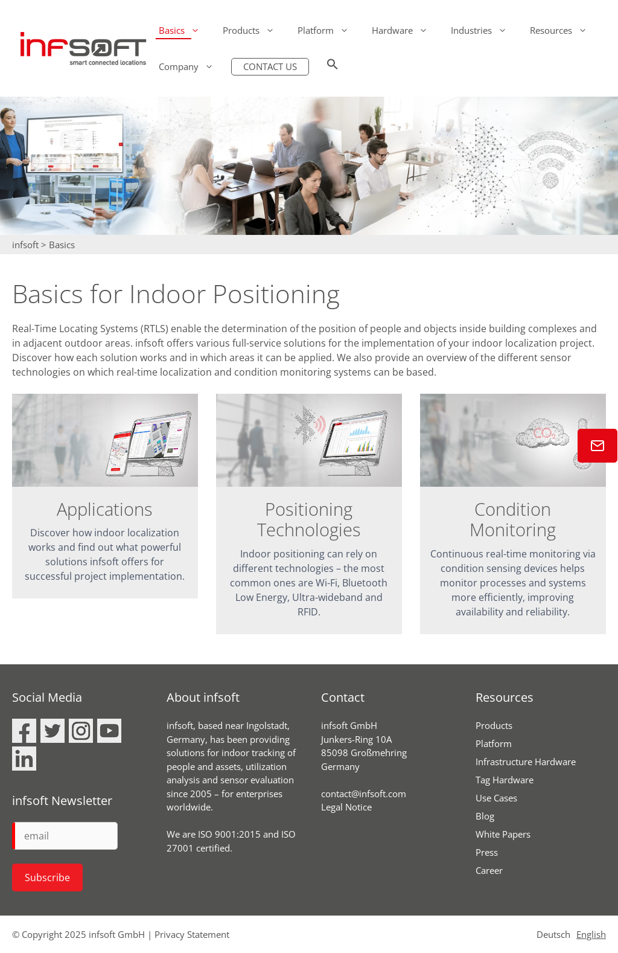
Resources (564, 30)
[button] (332, 66)
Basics (185, 30)
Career (489, 870)
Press (487, 852)
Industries (484, 30)
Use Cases (496, 798)
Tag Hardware (505, 780)
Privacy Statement (191, 934)
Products (254, 30)
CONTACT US (270, 66)
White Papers (503, 834)
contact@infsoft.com (363, 794)
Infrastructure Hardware (526, 762)
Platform (329, 30)
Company (192, 66)
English (591, 934)
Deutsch (553, 934)
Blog (485, 816)
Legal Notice (346, 807)
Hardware (405, 30)
